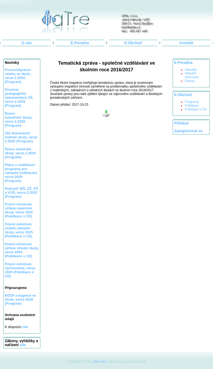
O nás (27, 43)
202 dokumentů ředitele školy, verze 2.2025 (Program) (21, 137)
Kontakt (186, 43)
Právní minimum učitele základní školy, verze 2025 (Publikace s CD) (19, 230)
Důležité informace (192, 75)
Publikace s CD (196, 109)
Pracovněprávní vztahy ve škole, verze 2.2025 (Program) (18, 76)
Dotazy (190, 81)
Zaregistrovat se (188, 131)
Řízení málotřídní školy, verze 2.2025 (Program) (18, 119)
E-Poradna (80, 43)
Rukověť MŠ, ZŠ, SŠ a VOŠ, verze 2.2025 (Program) (21, 192)
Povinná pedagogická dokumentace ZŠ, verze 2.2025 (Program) (19, 97)
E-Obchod (133, 43)
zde (23, 345)
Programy (192, 102)
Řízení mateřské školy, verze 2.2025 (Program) (20, 153)
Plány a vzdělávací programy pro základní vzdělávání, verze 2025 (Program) (21, 173)
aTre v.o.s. (100, 361)
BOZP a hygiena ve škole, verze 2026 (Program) (20, 299)
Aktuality (191, 70)
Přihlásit (181, 123)
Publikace (192, 105)
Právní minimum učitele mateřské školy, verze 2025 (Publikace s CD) (19, 210)
